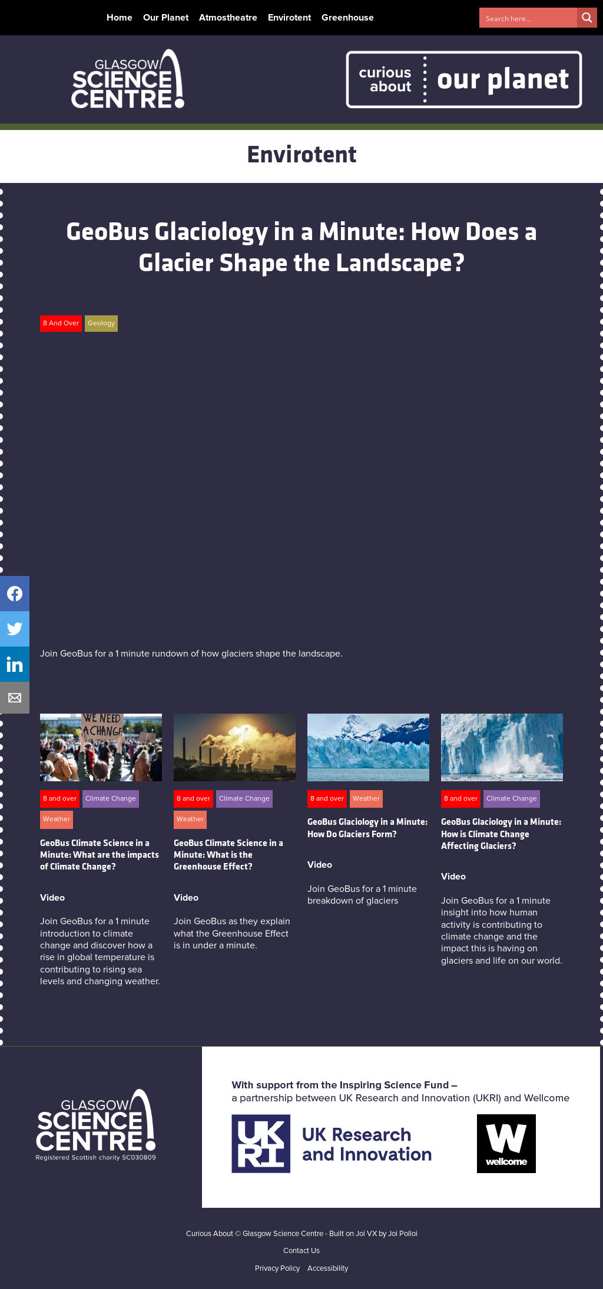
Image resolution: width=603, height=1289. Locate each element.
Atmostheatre (228, 17)
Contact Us (301, 1251)
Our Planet (165, 17)
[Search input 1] (529, 17)
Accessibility (327, 1269)
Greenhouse (348, 17)
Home (119, 17)
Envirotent (289, 17)
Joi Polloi (403, 1234)
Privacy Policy (277, 1269)
